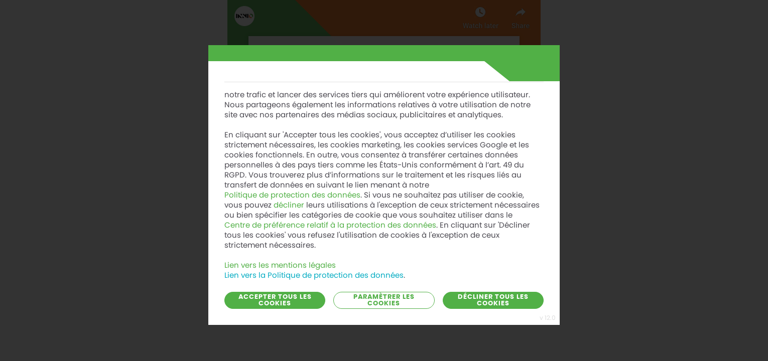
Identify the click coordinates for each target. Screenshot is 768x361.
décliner (289, 196)
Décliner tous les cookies (493, 300)
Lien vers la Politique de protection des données (314, 266)
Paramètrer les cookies (384, 300)
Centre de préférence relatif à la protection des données (330, 216)
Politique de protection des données (292, 186)
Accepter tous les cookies (275, 300)
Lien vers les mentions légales (280, 256)
